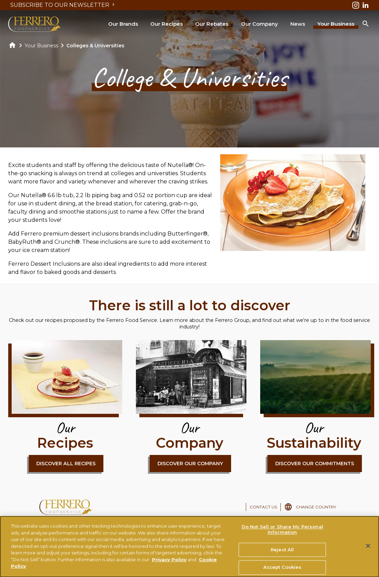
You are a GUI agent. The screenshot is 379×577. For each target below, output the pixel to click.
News (297, 24)
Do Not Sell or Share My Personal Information (282, 532)
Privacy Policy (169, 562)
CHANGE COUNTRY (316, 506)
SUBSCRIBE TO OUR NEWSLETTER (63, 5)
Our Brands (123, 24)
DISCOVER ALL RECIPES (66, 463)
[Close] (368, 549)
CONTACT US (263, 506)
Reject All (282, 552)
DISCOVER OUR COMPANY (190, 463)
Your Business (335, 24)
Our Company (259, 24)
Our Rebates (211, 24)
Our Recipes (166, 24)
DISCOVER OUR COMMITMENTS (314, 463)
